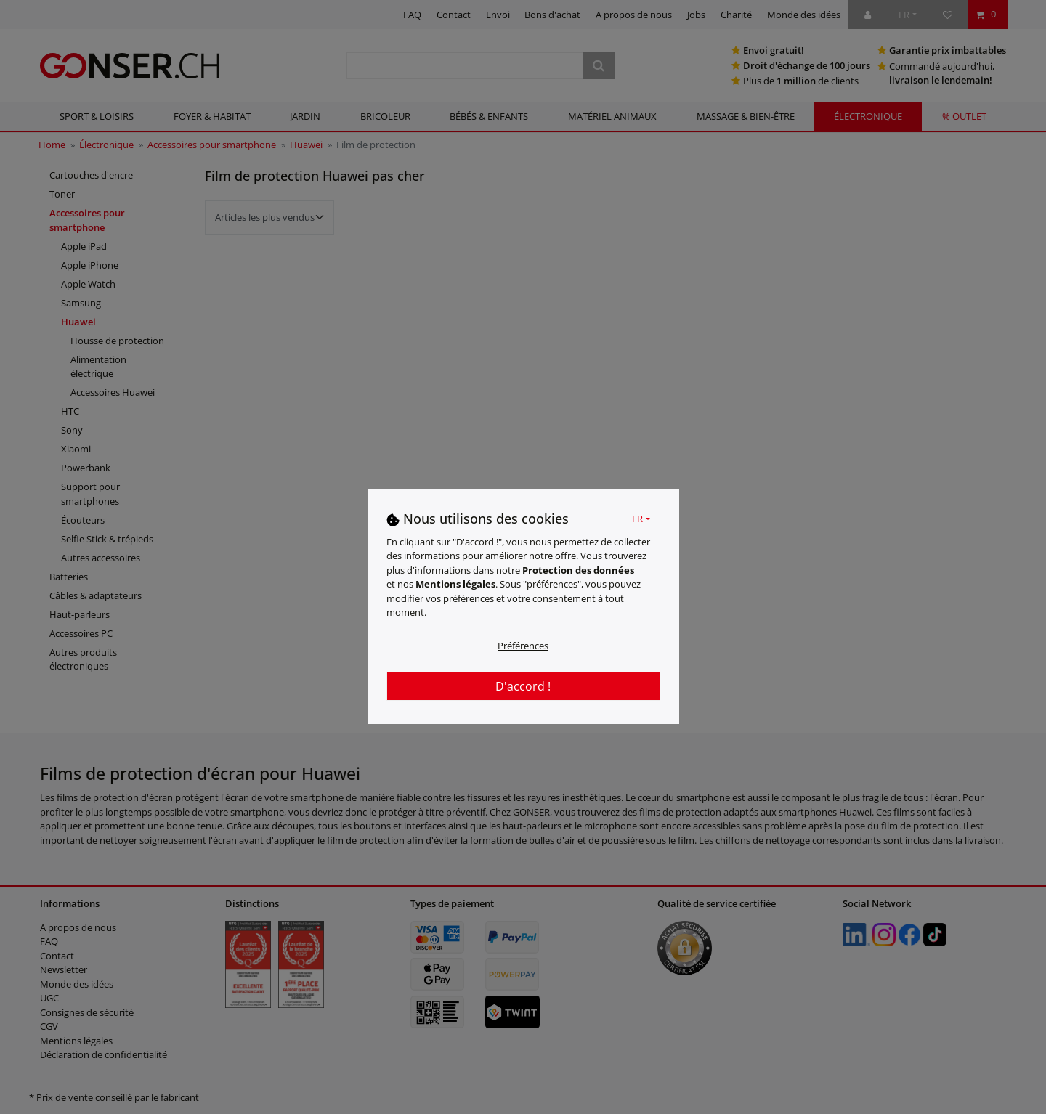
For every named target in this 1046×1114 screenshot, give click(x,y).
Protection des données (578, 570)
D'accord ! (523, 686)
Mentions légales (455, 583)
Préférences (523, 645)
